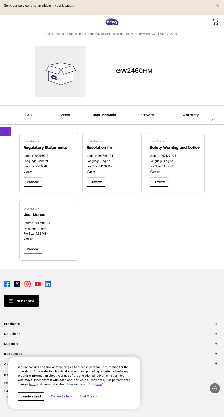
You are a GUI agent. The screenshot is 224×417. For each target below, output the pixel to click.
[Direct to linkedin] (48, 283)
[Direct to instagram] (27, 283)
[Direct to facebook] (7, 283)
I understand (31, 396)
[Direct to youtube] (38, 283)
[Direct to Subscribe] (21, 301)
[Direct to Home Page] (112, 22)
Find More (89, 396)
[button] (215, 388)
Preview (32, 182)
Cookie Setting (63, 396)
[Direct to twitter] (17, 283)
